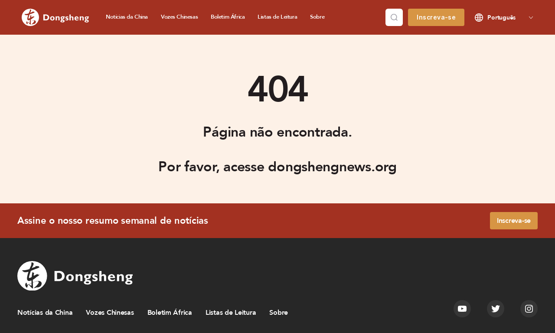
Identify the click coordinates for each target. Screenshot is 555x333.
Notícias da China (127, 17)
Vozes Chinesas (179, 17)
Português (501, 17)
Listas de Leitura (277, 17)
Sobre (317, 17)
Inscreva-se (436, 17)
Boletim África (228, 17)
